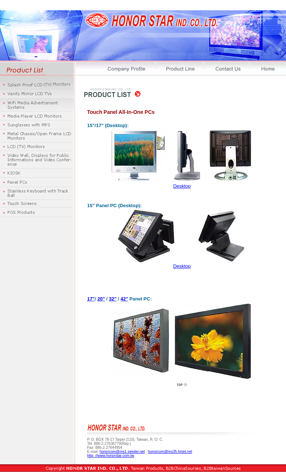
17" (91, 299)
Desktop (182, 186)
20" (101, 299)
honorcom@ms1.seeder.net (122, 452)
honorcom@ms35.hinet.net (170, 452)
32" (113, 299)
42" (124, 299)
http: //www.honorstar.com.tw (110, 456)
